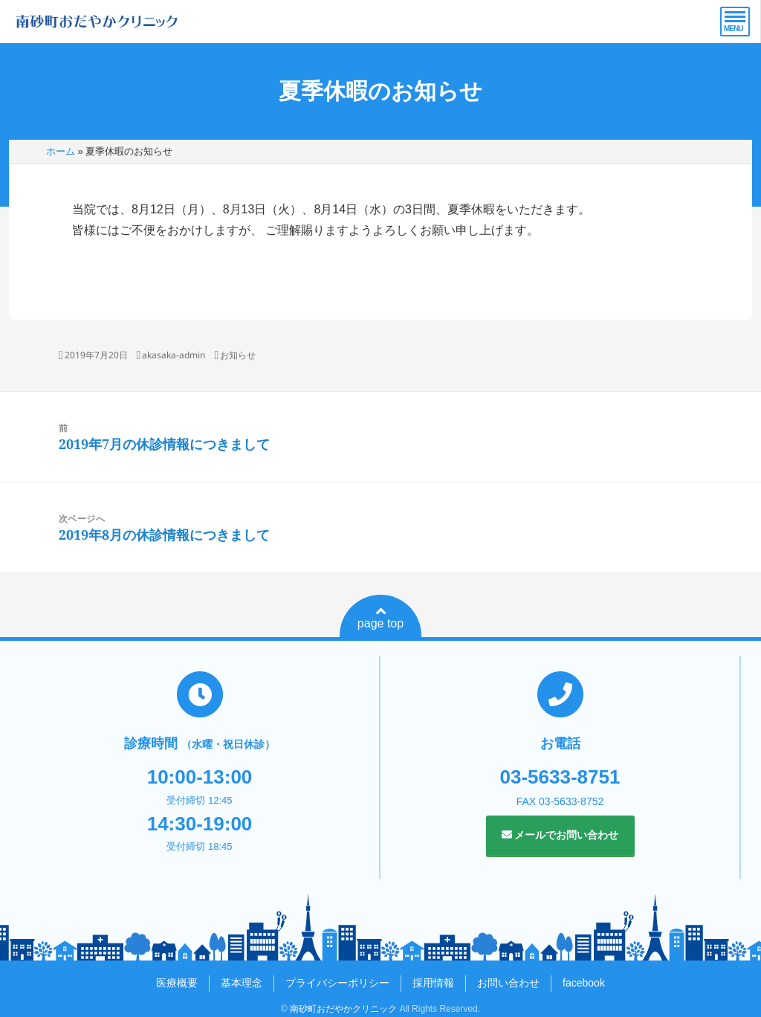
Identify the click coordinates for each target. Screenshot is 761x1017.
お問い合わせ (508, 983)
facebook (584, 983)
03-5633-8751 (560, 777)
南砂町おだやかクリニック (343, 1009)
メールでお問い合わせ (560, 835)
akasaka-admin (173, 355)
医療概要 (177, 983)
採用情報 (433, 983)
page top (380, 617)
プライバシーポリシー (337, 983)
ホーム (60, 151)
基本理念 (241, 983)
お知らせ (238, 355)
